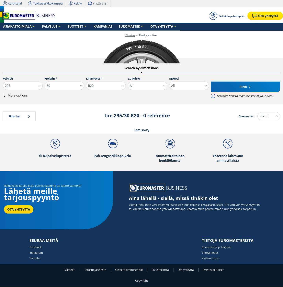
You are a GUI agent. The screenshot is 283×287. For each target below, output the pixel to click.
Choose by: (246, 117)
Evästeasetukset (213, 270)
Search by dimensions (141, 68)
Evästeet (69, 270)
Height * (51, 79)
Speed (174, 79)
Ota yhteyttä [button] (132, 27)
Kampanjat (84, 27)
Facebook (35, 247)
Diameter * (94, 79)
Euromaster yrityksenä (216, 247)
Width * (9, 79)
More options (15, 96)
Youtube (34, 258)
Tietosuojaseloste (95, 270)
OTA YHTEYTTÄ (18, 210)
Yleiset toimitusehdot (129, 270)
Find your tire (147, 35)
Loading (134, 79)
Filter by (19, 117)
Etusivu (130, 35)
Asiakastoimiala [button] (14, 27)
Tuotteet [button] (62, 27)
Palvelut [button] (41, 27)
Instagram (36, 253)
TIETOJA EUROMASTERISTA (228, 241)
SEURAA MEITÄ (43, 241)
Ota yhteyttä (186, 270)
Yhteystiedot (210, 253)
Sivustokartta (161, 270)
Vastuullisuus (211, 258)
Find (245, 87)
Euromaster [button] (105, 27)
